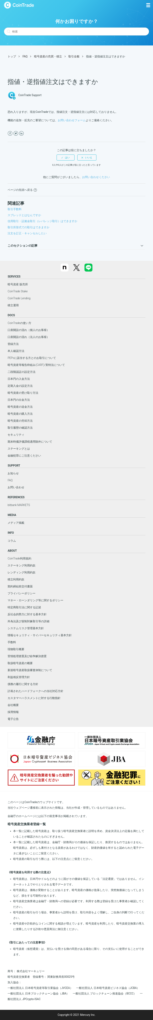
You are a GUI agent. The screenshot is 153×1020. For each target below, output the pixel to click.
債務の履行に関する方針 (23, 684)
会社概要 (13, 705)
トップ (12, 56)
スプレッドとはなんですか (24, 215)
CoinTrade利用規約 (19, 558)
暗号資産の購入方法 (20, 413)
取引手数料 (15, 209)
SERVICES (14, 276)
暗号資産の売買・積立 (48, 56)
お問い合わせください (96, 177)
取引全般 (73, 56)
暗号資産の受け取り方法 (23, 392)
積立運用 (13, 305)
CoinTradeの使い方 (19, 323)
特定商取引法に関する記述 (24, 607)
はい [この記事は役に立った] (67, 157)
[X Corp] (15, 133)
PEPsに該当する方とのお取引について (32, 357)
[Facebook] (10, 133)
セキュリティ (16, 434)
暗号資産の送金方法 (20, 406)
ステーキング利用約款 (21, 565)
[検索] (76, 31)
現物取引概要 (16, 649)
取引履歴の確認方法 (20, 427)
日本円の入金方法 (19, 378)
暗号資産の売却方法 (20, 420)
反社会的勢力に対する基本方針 (27, 614)
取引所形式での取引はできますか (28, 227)
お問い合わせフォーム (72, 120)
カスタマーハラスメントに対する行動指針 (34, 698)
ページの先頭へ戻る (22, 189)
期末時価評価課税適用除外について (30, 441)
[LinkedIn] (21, 133)
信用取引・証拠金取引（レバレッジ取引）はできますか (42, 221)
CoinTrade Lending (19, 298)
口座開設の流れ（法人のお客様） (28, 337)
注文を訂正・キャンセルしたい (27, 233)
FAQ (25, 56)
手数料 (12, 642)
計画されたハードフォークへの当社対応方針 (35, 691)
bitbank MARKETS (19, 505)
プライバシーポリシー (21, 593)
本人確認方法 (16, 350)
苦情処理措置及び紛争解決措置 (27, 656)
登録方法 (13, 344)
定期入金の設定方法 (20, 385)
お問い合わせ (16, 487)
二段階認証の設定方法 (21, 371)
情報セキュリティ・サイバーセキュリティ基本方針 (40, 635)
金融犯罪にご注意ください (24, 455)
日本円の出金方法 (19, 399)
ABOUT (12, 550)
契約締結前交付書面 (20, 586)
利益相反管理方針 (19, 677)
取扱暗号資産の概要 (20, 663)
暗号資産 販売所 (18, 284)
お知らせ (13, 473)
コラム (12, 540)
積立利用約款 (16, 579)
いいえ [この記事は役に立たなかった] (88, 157)
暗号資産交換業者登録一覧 (27, 824)
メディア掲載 (16, 522)
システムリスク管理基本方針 (26, 628)
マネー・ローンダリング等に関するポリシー (35, 600)
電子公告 (13, 719)
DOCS (11, 315)
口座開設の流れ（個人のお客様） (28, 330)
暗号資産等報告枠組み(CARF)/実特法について (36, 364)
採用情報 (13, 712)
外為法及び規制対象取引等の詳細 (28, 621)
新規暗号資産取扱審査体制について (30, 670)
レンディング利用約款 (21, 572)
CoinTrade (19, 5)
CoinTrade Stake (17, 291)
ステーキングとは (19, 448)
